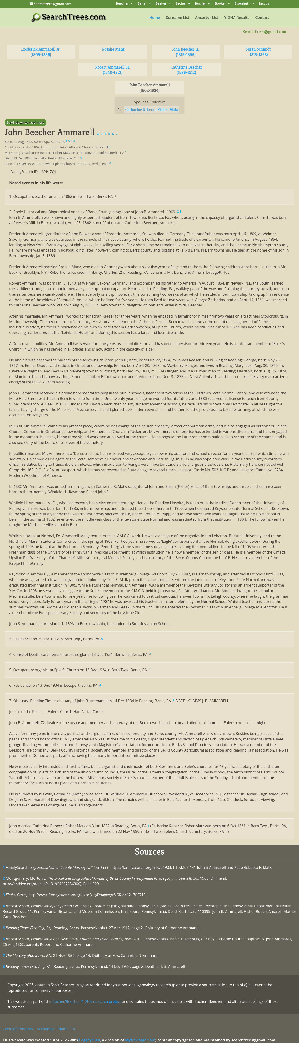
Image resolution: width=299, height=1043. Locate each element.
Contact (262, 18)
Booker (220, 4)
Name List (67, 1028)
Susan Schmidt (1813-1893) (258, 51)
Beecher (122, 4)
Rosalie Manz (113, 49)
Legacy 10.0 (89, 1040)
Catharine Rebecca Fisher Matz (151, 109)
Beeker (161, 4)
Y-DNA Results (236, 18)
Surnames (45, 1028)
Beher (142, 4)
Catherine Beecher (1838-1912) (186, 69)
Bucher (200, 4)
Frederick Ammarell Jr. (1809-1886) (40, 51)
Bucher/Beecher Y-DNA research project (86, 1001)
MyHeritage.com (140, 1040)
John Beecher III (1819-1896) (186, 51)
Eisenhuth (242, 4)
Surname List (177, 18)
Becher (180, 4)
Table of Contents (18, 1028)
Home (154, 18)
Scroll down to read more (25, 122)
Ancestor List (206, 18)
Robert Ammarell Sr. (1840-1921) (112, 69)
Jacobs (264, 4)
